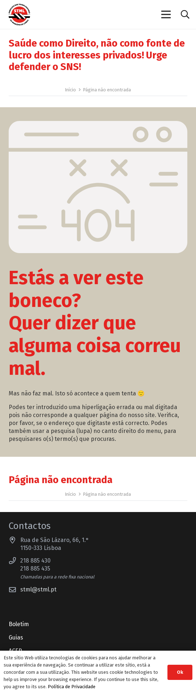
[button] (185, 14)
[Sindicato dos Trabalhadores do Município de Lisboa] (19, 14)
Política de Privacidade (71, 686)
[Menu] (166, 14)
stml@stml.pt (38, 589)
